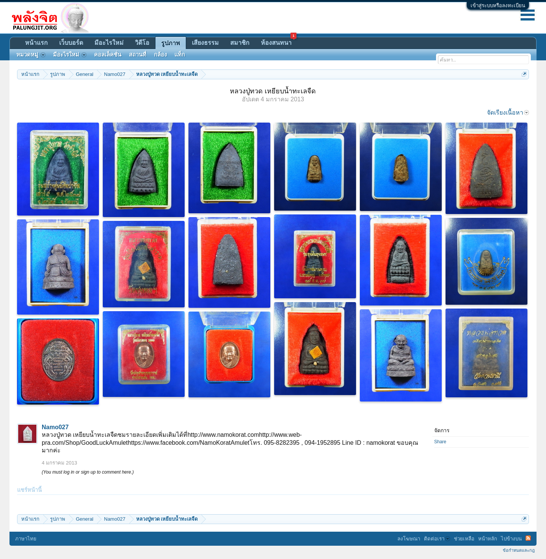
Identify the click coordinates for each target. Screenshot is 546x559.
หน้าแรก (36, 42)
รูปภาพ (170, 43)
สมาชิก (239, 42)
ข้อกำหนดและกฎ (519, 550)
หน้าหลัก (487, 539)
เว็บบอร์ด (71, 42)
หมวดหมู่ (31, 55)
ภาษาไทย (25, 539)
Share (440, 441)
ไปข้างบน (511, 539)
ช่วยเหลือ (464, 539)
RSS (528, 538)
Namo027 (55, 427)
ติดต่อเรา (437, 539)
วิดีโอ (142, 42)
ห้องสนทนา (279, 41)
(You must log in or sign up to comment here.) (88, 472)
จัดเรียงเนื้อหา (508, 112)
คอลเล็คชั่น (107, 55)
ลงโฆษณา (408, 539)
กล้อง (160, 55)
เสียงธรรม (205, 42)
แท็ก (179, 55)
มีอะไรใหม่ (109, 42)
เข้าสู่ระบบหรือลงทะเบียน (498, 5)
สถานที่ (137, 55)
